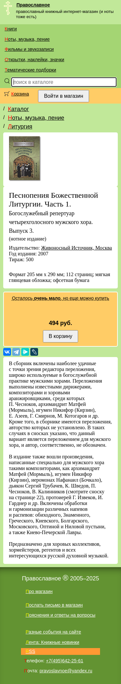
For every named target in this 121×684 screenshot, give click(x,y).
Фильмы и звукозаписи (29, 49)
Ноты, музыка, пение (27, 39)
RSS (30, 651)
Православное (33, 4)
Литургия (20, 126)
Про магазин (39, 591)
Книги (11, 28)
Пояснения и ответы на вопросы (60, 615)
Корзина (20, 93)
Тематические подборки (30, 70)
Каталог (18, 109)
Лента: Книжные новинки (52, 642)
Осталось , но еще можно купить (60, 298)
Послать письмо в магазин (54, 605)
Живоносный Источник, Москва (76, 248)
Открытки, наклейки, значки (34, 59)
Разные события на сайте (53, 631)
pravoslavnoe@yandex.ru (66, 670)
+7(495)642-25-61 (64, 660)
